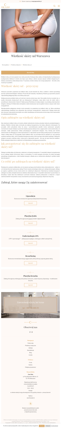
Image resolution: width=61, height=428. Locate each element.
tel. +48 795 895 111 (30, 308)
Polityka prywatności (30, 367)
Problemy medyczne (16, 65)
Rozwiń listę (30, 72)
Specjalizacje (30, 350)
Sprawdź (30, 203)
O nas (30, 362)
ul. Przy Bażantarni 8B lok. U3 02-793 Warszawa (30, 377)
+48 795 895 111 (30, 398)
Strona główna (5, 65)
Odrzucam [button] (48, 425)
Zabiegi (30, 348)
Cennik (30, 355)
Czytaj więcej (54, 426)
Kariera (30, 365)
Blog (30, 352)
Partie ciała (30, 343)
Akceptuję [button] (42, 425)
